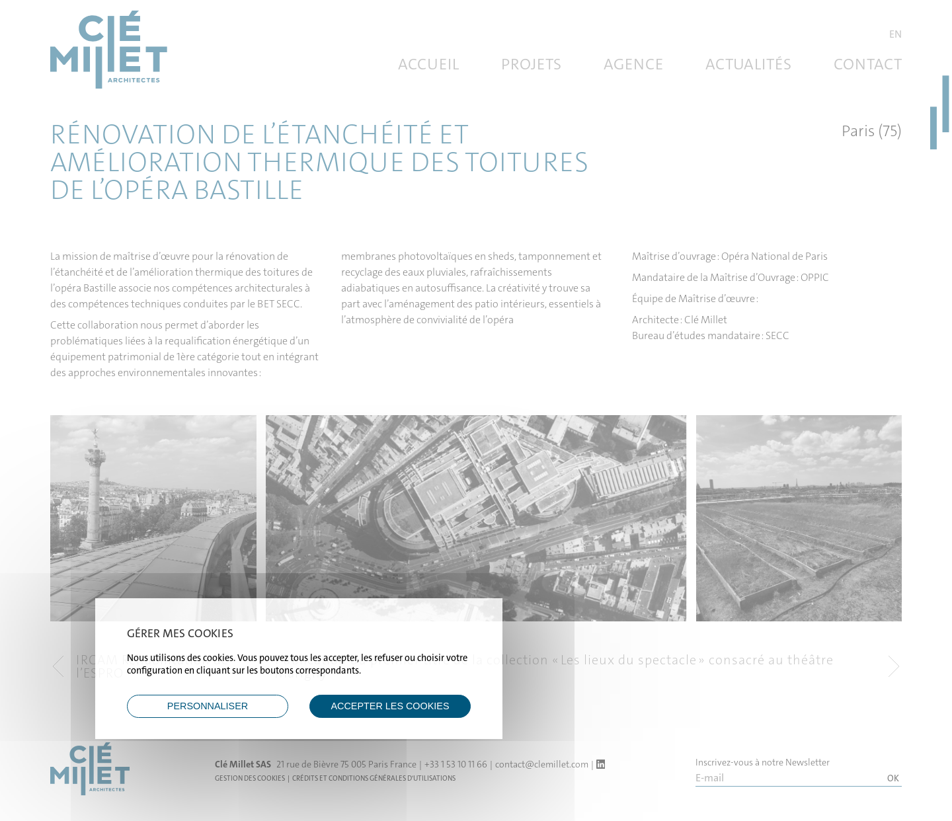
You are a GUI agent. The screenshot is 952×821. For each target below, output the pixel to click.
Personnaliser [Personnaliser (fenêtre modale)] (207, 706)
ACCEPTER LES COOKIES (390, 706)
